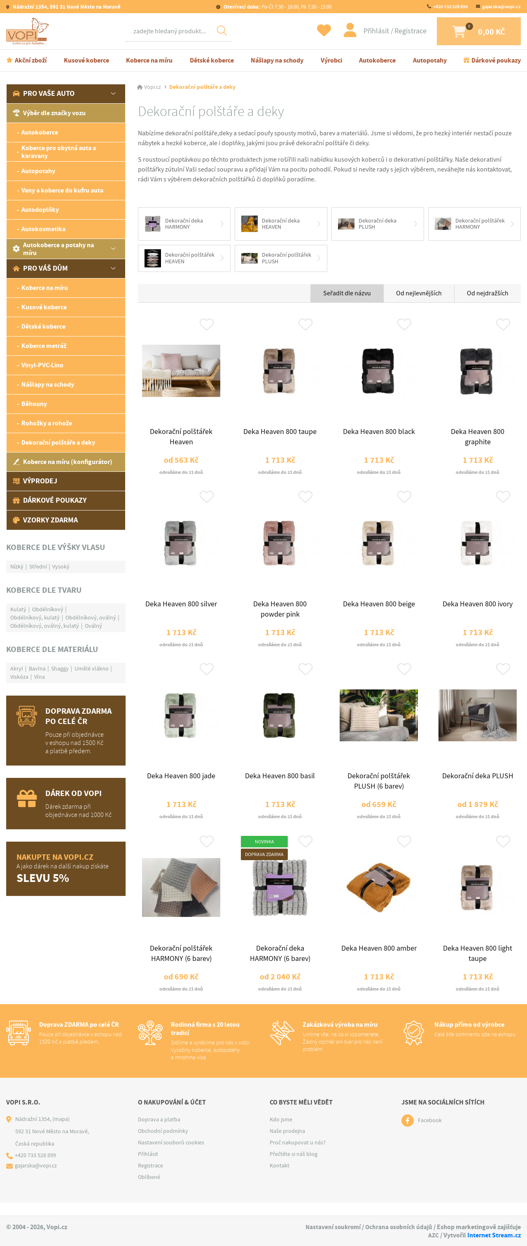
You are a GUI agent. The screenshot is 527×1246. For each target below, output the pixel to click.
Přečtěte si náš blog (293, 1167)
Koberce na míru (149, 61)
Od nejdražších (487, 295)
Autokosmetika (43, 230)
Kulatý (18, 610)
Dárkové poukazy (496, 61)
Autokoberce (377, 61)
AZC (433, 1235)
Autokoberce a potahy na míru (53, 249)
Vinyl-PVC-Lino (42, 366)
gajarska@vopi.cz (501, 6)
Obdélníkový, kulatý (35, 618)
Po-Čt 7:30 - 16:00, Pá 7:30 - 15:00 (276, 6)
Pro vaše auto (44, 95)
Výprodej (35, 482)
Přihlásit (368, 31)
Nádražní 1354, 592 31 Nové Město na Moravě (66, 6)
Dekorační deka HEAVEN (270, 225)
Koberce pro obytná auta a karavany (58, 152)
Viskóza (19, 677)
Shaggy (60, 669)
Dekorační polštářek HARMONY (470, 225)
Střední (38, 567)
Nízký (16, 567)
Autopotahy (430, 61)
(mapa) (61, 1132)
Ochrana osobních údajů (398, 1227)
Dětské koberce (212, 61)
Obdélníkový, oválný (90, 618)
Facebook (430, 1134)
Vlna (39, 677)
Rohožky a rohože (46, 424)
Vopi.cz (152, 88)
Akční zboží (31, 61)
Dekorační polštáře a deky (58, 443)
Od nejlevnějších (419, 295)
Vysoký (61, 567)
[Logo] (28, 31)
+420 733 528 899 (450, 6)
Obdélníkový (47, 610)
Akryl (16, 669)
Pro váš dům (40, 269)
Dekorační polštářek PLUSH (276, 260)
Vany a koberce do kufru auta (62, 191)
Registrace (402, 31)
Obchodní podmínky (163, 1144)
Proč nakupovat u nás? (298, 1156)
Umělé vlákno (92, 669)
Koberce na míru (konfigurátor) (62, 463)
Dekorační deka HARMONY (174, 225)
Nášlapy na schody (277, 61)
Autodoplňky (40, 211)
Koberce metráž (43, 347)
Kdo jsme (281, 1133)
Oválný (93, 626)
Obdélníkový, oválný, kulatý (44, 626)
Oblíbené (149, 1190)
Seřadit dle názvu (347, 295)
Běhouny (34, 405)
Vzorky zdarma (45, 521)
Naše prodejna (287, 1144)
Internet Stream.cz (494, 1235)
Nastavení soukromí (330, 1227)
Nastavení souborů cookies (171, 1156)
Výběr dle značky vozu (49, 114)
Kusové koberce (86, 61)
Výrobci (331, 61)
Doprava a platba (159, 1133)
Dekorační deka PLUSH (367, 225)
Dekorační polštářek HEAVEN (180, 260)
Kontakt (279, 1179)
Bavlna (37, 669)
